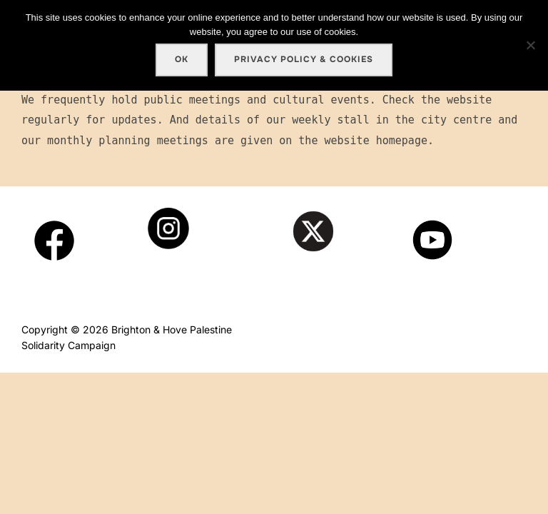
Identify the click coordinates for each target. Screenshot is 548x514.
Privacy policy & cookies (303, 59)
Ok (181, 59)
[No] (530, 45)
